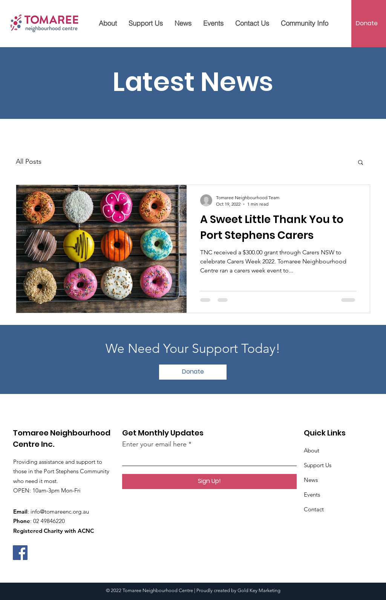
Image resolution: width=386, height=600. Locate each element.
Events (312, 494)
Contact (314, 509)
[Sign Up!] (209, 481)
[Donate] (366, 23)
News (311, 479)
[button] (360, 163)
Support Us (317, 465)
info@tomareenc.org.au (60, 511)
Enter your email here (154, 444)
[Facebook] (20, 552)
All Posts (28, 161)
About (311, 450)
